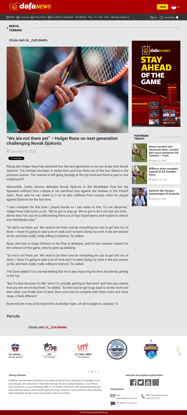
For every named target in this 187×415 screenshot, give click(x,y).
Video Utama (38, 16)
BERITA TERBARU (14, 28)
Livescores (23, 16)
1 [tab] (88, 371)
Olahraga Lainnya (119, 17)
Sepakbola (68, 17)
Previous (7, 354)
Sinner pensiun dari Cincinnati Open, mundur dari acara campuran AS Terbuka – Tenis (164, 151)
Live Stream (55, 16)
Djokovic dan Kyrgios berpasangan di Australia (164, 192)
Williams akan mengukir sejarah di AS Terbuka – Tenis (163, 171)
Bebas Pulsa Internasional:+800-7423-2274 (155, 396)
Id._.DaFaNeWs (56, 327)
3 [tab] (95, 371)
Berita (10, 16)
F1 (95, 17)
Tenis (106, 17)
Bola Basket (80, 17)
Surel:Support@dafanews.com (123, 396)
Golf (100, 17)
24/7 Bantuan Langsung (123, 404)
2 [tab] (92, 371)
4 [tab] (98, 371)
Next (180, 354)
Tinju (90, 17)
